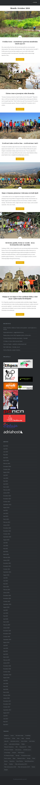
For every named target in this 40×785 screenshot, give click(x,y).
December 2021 (7, 563)
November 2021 (7, 566)
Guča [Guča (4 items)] (18, 738)
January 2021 (6, 592)
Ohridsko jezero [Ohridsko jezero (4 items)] (27, 749)
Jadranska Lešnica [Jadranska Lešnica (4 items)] (14, 741)
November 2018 (7, 668)
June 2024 (5, 478)
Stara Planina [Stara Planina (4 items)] (19, 761)
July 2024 (5, 475)
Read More (20, 59)
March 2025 (6, 460)
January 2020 (6, 627)
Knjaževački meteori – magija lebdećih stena (13, 332)
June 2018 (5, 683)
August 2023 (6, 507)
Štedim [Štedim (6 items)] (33, 767)
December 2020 (7, 595)
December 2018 (7, 666)
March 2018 (6, 692)
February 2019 (6, 660)
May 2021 (5, 583)
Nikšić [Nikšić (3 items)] (29, 747)
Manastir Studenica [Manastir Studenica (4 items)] (9, 747)
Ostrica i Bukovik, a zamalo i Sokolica (11, 350)
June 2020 (5, 613)
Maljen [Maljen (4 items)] (23, 744)
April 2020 (5, 619)
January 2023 (6, 525)
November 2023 (7, 498)
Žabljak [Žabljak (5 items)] (6, 769)
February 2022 (6, 557)
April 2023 (5, 516)
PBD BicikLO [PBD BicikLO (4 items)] (21, 752)
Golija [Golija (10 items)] (13, 738)
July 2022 (5, 542)
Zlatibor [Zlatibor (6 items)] (11, 764)
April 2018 (5, 689)
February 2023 (6, 522)
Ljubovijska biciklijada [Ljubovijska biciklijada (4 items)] (14, 744)
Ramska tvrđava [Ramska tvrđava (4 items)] (21, 758)
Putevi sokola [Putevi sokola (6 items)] (7, 758)
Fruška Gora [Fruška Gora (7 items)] (7, 738)
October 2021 (6, 569)
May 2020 (5, 616)
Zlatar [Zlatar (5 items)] (5, 764)
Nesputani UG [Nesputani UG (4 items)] (22, 747)
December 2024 (7, 466)
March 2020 (6, 622)
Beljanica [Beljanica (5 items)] (6, 735)
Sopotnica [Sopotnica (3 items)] (11, 761)
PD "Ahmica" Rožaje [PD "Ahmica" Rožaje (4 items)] (9, 755)
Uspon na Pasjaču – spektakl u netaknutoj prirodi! (14, 344)
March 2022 (6, 554)
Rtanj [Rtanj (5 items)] (33, 758)
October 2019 (6, 636)
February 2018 (6, 695)
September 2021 (7, 572)
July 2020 (5, 610)
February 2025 (6, 463)
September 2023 (7, 504)
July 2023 (5, 510)
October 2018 (6, 671)
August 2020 (6, 607)
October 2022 (6, 534)
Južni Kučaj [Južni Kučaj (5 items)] (32, 741)
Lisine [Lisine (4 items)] (5, 744)
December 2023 (7, 495)
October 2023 (6, 501)
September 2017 (7, 710)
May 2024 (5, 481)
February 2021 (6, 589)
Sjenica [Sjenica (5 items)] (6, 761)
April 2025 (5, 457)
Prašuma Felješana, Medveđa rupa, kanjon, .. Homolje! (15, 338)
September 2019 (7, 639)
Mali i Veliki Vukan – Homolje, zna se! (11, 347)
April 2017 (5, 724)
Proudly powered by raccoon (19, 779)
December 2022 (7, 528)
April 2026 (5, 446)
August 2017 (6, 712)
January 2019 (6, 663)
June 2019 (5, 648)
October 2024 (6, 469)
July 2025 (5, 448)
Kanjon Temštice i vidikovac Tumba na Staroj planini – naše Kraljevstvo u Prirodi (19, 328)
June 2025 (5, 451)
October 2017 (6, 707)
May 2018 (5, 686)
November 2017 (7, 704)
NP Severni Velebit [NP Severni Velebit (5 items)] (8, 749)
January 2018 (6, 698)
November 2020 (7, 598)
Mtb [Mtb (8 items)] (17, 747)
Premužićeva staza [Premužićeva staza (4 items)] (25, 755)
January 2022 (6, 560)
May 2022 (5, 548)
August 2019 (6, 642)
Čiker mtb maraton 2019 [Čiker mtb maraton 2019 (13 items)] (24, 767)
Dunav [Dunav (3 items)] (12, 735)
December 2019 (7, 630)
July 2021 (5, 578)
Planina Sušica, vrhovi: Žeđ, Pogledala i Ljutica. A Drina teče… (17, 335)
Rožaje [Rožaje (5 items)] (28, 758)
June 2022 (5, 545)
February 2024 (6, 490)
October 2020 (6, 601)
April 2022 (5, 551)
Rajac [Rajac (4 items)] (14, 758)
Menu (35, 2)
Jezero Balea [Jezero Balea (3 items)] (24, 741)
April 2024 (5, 484)
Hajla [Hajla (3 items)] (22, 738)
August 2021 (6, 575)
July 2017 (5, 715)
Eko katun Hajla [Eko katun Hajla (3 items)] (19, 735)
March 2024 (6, 487)
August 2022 (6, 539)
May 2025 (5, 454)
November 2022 (7, 531)
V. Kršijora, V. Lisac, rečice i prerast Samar (12, 341)
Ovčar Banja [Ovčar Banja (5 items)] (7, 752)
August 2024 (6, 472)
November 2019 (7, 633)
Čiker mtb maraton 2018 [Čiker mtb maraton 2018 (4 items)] (10, 767)
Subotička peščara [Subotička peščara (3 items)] (29, 761)
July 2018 (5, 680)
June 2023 (5, 513)
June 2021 (5, 580)
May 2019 (5, 651)
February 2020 (6, 624)
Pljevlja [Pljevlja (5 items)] (17, 755)
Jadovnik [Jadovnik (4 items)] (6, 741)
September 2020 (7, 604)
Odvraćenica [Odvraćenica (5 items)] (18, 749)
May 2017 (5, 721)
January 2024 (6, 492)
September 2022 (7, 536)
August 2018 (6, 677)
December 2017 (7, 701)
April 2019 (5, 654)
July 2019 (5, 645)
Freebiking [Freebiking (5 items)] (27, 735)
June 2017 (5, 718)
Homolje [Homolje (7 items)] (28, 738)
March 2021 (6, 586)
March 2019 (6, 657)
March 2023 (6, 519)
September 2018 (7, 674)
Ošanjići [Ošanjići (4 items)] (14, 752)
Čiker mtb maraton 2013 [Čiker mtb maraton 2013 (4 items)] (21, 764)
